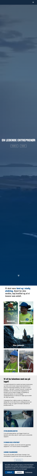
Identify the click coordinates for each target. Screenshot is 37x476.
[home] (7, 2)
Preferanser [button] (28, 472)
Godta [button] (19, 472)
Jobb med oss (19, 460)
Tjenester (23, 145)
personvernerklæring (12, 469)
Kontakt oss (14, 145)
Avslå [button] (9, 472)
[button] (33, 2)
